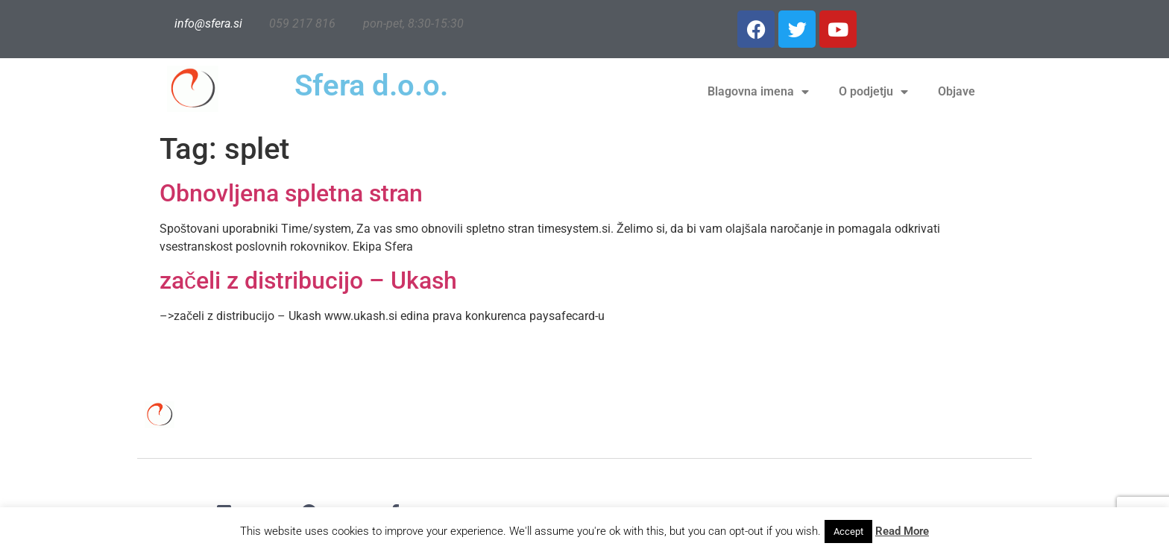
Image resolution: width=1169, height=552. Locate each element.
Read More (902, 531)
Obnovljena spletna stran (291, 193)
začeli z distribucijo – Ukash (308, 280)
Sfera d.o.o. (371, 85)
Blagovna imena (758, 91)
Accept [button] (848, 531)
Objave (956, 91)
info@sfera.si (208, 23)
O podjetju (873, 91)
